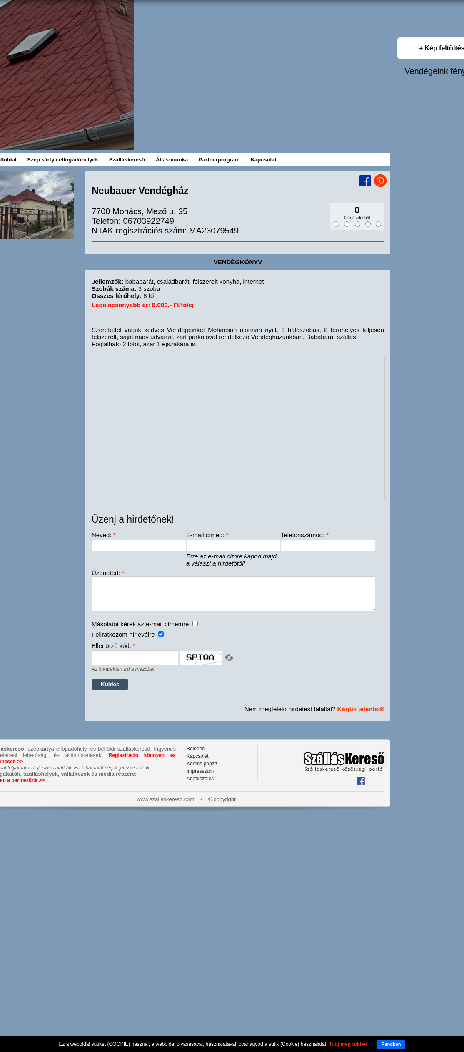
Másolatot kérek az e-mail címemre (145, 630)
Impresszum (200, 777)
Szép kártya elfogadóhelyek (62, 159)
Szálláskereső (127, 159)
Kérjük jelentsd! (360, 715)
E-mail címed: (207, 534)
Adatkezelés (200, 785)
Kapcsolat (263, 159)
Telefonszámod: (305, 534)
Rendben (391, 1044)
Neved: (104, 534)
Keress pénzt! (202, 770)
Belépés (196, 755)
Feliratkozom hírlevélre (128, 640)
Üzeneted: (108, 572)
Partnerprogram (219, 159)
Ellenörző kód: (113, 651)
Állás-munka (172, 159)
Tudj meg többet (348, 1044)
